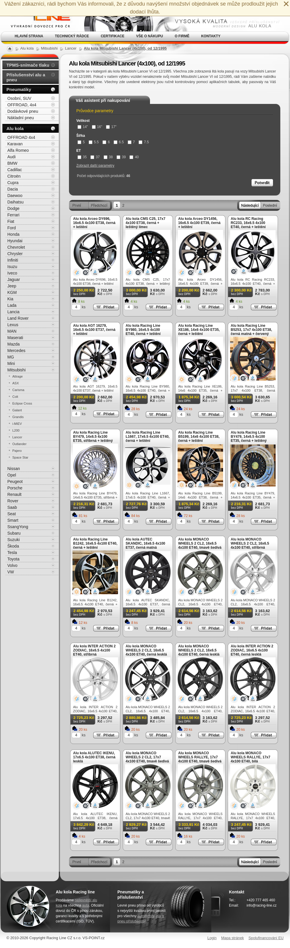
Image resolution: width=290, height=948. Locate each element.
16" (97, 127)
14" (82, 127)
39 (121, 157)
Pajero (17, 450)
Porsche (14, 488)
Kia (10, 299)
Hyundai (14, 240)
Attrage (17, 376)
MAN (11, 331)
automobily (145, 916)
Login (212, 938)
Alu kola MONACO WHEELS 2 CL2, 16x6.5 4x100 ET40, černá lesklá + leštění (146, 652)
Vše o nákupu (149, 36)
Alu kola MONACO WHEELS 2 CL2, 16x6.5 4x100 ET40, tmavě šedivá (199, 543)
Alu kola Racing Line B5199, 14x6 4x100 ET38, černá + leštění (199, 436)
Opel (11, 475)
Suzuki (13, 539)
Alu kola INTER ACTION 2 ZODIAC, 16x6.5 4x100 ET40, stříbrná (94, 650)
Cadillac (14, 169)
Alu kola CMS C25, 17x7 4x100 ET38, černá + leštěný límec (145, 223)
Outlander (19, 444)
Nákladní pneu (20, 117)
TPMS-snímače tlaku (27, 65)
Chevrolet (16, 247)
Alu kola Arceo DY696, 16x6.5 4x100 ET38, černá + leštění (94, 223)
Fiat (10, 221)
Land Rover (17, 318)
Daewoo (14, 195)
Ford (11, 227)
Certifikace (112, 36)
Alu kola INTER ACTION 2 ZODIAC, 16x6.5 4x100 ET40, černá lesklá (252, 650)
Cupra (12, 182)
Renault (14, 494)
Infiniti (12, 260)
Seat (11, 513)
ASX (15, 383)
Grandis (18, 417)
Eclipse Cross (22, 403)
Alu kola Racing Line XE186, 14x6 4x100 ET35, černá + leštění (199, 330)
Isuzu (12, 266)
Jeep (11, 286)
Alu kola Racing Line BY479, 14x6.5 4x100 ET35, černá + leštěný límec (249, 438)
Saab (12, 507)
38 (108, 157)
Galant (17, 410)
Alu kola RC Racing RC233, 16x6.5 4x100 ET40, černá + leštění (248, 223)
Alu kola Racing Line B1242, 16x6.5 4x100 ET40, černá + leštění (95, 543)
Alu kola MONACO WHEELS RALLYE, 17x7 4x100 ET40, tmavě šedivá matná (199, 759)
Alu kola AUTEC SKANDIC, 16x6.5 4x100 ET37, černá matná (145, 543)
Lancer (17, 437)
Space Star (20, 457)
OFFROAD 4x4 (21, 137)
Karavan (15, 144)
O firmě (182, 36)
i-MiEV (17, 423)
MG (10, 357)
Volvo (12, 565)
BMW (12, 163)
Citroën (14, 176)
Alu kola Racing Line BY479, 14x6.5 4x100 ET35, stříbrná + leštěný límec (93, 438)
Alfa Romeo (18, 150)
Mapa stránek (232, 938)
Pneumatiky (18, 89)
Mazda (13, 344)
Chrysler (15, 253)
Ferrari (13, 215)
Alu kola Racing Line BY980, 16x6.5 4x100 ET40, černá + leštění (143, 330)
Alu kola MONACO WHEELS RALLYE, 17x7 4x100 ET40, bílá (250, 757)
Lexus (12, 324)
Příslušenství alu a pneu (25, 77)
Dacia (12, 189)
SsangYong (17, 526)
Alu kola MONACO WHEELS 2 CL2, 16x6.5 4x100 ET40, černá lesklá (199, 650)
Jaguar (13, 279)
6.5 (119, 142)
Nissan (13, 468)
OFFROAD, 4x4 (21, 104)
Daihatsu (15, 202)
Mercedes (16, 350)
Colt (15, 396)
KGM (12, 292)
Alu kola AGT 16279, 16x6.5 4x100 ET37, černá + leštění (94, 330)
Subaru (14, 533)
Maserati (15, 337)
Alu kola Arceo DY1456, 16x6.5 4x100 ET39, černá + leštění (199, 223)
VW (10, 572)
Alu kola (14, 128)
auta (85, 905)
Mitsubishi (16, 370)
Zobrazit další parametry (95, 166)
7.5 (144, 142)
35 (82, 157)
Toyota (13, 559)
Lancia (13, 311)
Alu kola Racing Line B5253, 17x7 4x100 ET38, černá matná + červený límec (251, 332)
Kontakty (210, 36)
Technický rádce (72, 36)
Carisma (18, 390)
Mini (11, 363)
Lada (11, 305)
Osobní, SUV (19, 98)
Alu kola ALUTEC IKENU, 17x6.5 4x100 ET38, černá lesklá (94, 757)
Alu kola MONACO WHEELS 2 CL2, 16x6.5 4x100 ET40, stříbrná (250, 543)
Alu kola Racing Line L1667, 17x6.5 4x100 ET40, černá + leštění (147, 436)
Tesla (12, 552)
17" (111, 127)
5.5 (94, 142)
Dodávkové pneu (22, 111)
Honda (13, 234)
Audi (11, 156)
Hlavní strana (29, 36)
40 (134, 157)
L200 (15, 430)
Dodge (13, 208)
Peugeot (15, 481)
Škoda (13, 546)
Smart (12, 520)
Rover (12, 501)
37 (95, 157)
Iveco (12, 273)
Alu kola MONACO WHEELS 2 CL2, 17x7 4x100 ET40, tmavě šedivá (147, 757)
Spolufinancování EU (266, 938)
